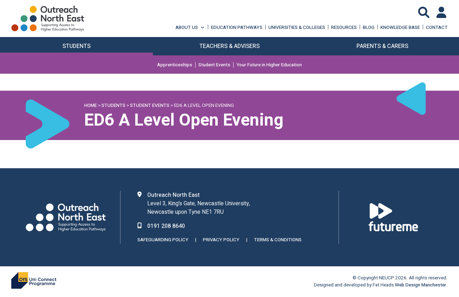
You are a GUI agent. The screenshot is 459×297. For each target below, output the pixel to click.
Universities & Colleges (296, 27)
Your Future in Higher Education (269, 65)
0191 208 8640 (166, 226)
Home (90, 105)
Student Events (214, 65)
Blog (368, 27)
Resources (344, 27)
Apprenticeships (174, 65)
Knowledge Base (400, 27)
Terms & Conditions (278, 239)
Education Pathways (236, 27)
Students (113, 105)
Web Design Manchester (420, 285)
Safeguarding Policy (162, 239)
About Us (190, 27)
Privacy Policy (221, 239)
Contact (437, 27)
